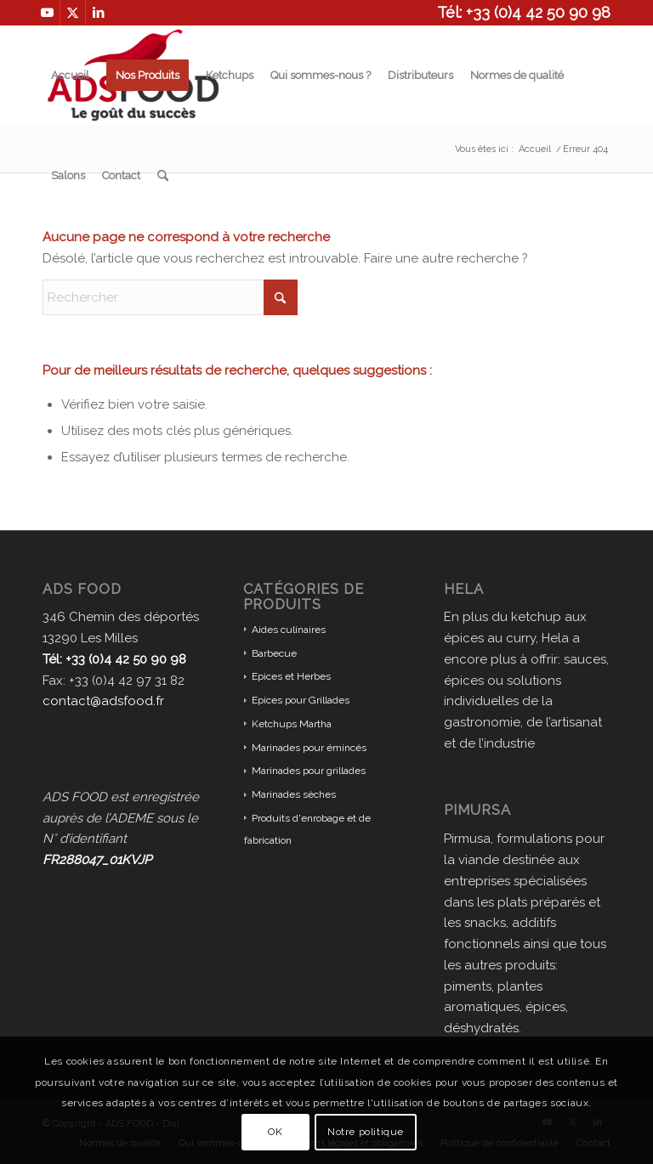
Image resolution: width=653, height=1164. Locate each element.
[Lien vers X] (72, 12)
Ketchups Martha (292, 724)
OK (275, 1132)
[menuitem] (70, 75)
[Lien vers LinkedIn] (98, 12)
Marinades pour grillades (309, 771)
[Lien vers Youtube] (47, 12)
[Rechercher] (163, 176)
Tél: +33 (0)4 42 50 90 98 (523, 12)
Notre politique (365, 1132)
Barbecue (274, 653)
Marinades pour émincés (309, 748)
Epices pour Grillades (300, 700)
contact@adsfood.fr (103, 701)
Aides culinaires (289, 630)
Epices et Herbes (291, 676)
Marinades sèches (294, 794)
